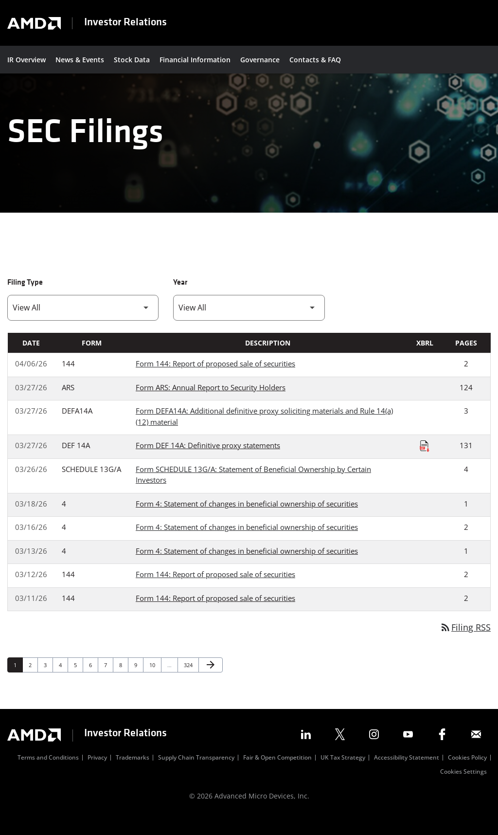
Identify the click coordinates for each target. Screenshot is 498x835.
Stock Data (132, 59)
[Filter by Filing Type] (83, 323)
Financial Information (195, 59)
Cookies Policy (467, 774)
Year (180, 298)
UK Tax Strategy (342, 774)
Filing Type (25, 298)
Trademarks (132, 774)
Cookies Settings (463, 788)
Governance (260, 59)
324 (189, 680)
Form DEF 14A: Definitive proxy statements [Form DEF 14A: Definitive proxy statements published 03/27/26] (208, 461)
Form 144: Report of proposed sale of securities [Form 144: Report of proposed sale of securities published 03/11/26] (215, 613)
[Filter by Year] (248, 323)
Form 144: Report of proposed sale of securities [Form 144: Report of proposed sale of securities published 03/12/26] (215, 590)
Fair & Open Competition (277, 774)
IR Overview (26, 59)
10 (155, 680)
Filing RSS (465, 643)
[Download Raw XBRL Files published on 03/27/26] (424, 461)
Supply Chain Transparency (196, 774)
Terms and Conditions (48, 774)
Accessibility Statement (406, 774)
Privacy (97, 774)
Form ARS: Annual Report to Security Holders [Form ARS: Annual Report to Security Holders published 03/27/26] (210, 403)
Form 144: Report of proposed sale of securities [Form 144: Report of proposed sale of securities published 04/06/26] (215, 379)
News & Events (79, 59)
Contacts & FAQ (315, 59)
